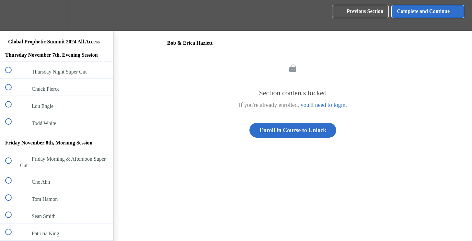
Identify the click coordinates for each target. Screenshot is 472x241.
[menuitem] (57, 15)
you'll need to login (323, 105)
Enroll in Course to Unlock (293, 130)
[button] (12, 15)
